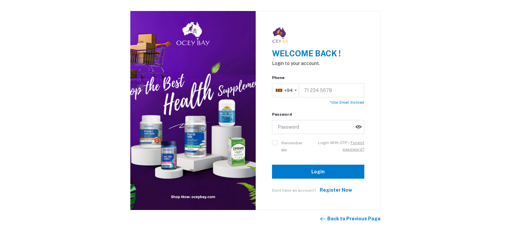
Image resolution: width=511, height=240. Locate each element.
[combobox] (286, 90)
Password (282, 114)
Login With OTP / (334, 142)
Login (318, 171)
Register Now (336, 190)
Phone (278, 77)
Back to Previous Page (350, 219)
